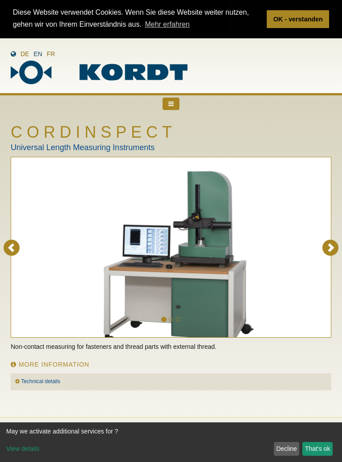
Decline (286, 448)
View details (22, 448)
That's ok (317, 448)
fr (51, 53)
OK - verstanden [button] (298, 19)
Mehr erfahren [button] (167, 24)
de (24, 53)
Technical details (40, 381)
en (37, 53)
